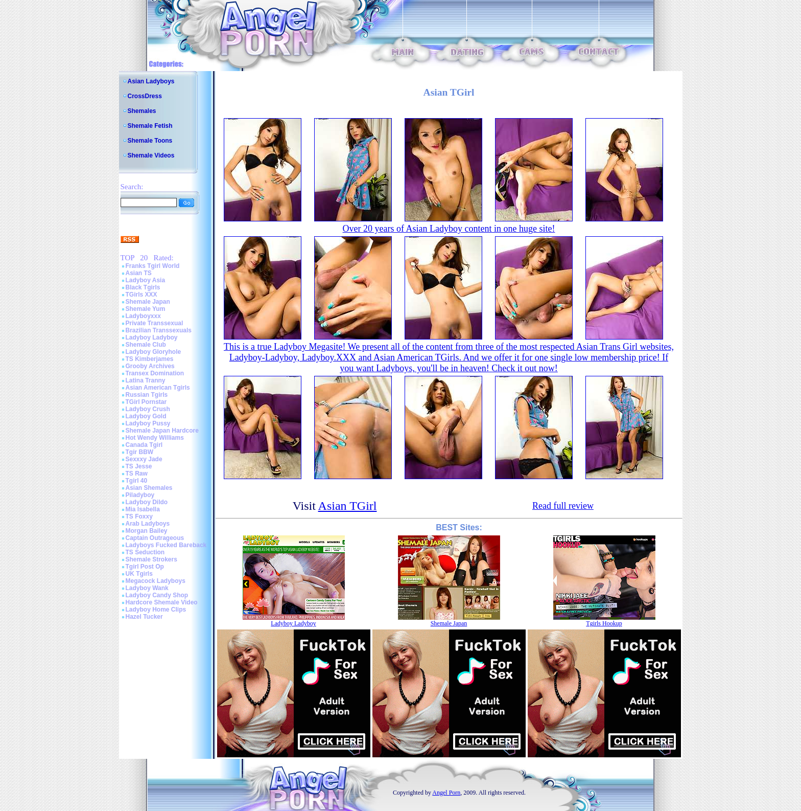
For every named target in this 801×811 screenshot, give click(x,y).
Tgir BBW (140, 452)
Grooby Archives (150, 366)
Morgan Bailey (147, 530)
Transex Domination (155, 373)
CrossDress (145, 96)
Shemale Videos (151, 155)
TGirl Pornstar (146, 402)
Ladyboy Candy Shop (157, 595)
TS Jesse (139, 466)
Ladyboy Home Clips (156, 609)
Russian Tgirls (147, 394)
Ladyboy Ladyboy (152, 337)
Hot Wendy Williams (155, 437)
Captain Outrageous (155, 538)
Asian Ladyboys (151, 81)
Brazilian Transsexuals (159, 330)
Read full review (563, 506)
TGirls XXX (141, 294)
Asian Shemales (149, 487)
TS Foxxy (139, 516)
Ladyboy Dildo (147, 502)
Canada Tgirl (144, 444)
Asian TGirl (347, 505)
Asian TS (139, 273)
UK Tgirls (139, 573)
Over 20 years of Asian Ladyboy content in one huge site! (449, 228)
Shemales (142, 111)
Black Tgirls (143, 287)
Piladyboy (140, 495)
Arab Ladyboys (148, 523)
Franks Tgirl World (153, 265)
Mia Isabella (143, 509)
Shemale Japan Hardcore (162, 430)
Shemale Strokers (151, 559)
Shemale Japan (148, 301)
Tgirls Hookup (604, 623)
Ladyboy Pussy (148, 423)
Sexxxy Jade (144, 459)
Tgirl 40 (137, 480)
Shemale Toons (150, 140)
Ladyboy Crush (148, 409)
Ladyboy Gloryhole (153, 351)
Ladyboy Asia (146, 280)
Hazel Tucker (144, 616)
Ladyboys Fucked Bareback (166, 545)
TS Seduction (145, 552)
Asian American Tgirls (158, 387)
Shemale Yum (146, 308)
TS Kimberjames (150, 359)
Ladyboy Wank (147, 588)
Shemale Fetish (150, 125)
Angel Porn (446, 792)
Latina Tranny (146, 380)
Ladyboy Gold (146, 416)
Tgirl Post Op (145, 566)
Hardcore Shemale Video (162, 602)
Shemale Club (146, 344)
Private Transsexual (154, 323)
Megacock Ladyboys (155, 580)
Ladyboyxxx (143, 316)
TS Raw (137, 473)
